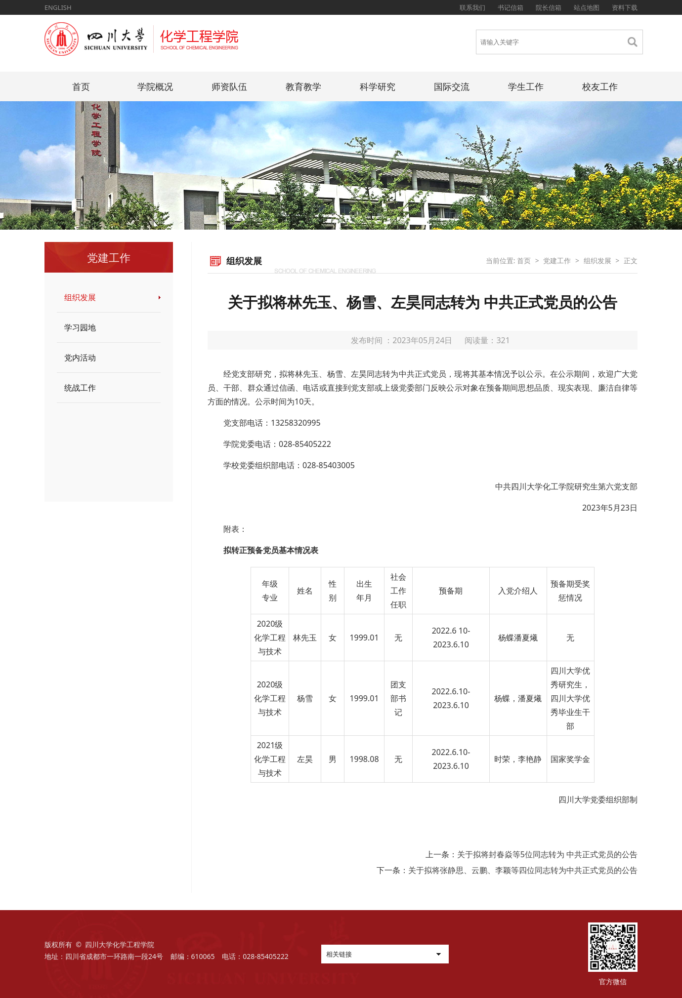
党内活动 (80, 357)
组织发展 (80, 297)
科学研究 (377, 86)
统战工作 (80, 387)
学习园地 (80, 327)
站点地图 (586, 7)
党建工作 (557, 260)
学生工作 (526, 86)
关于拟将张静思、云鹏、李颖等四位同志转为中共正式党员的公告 (523, 870)
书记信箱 (510, 7)
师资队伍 (229, 86)
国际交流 (451, 86)
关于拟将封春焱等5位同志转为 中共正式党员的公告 (547, 854)
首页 (81, 86)
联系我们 (472, 7)
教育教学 (303, 86)
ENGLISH (58, 7)
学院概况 (155, 86)
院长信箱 (548, 7)
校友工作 (600, 86)
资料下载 (625, 7)
